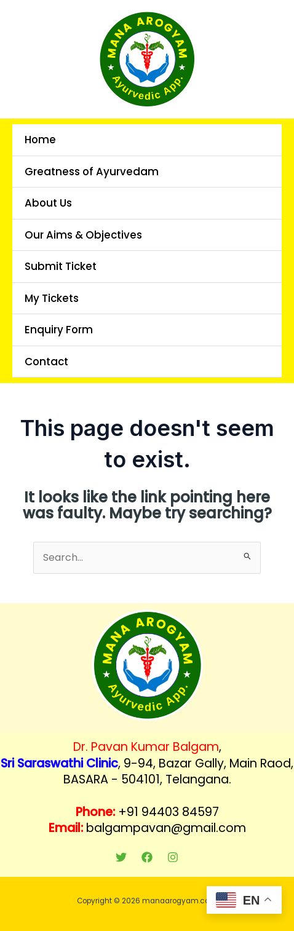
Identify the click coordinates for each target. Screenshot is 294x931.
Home (40, 139)
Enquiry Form (59, 329)
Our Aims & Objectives (83, 235)
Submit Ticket (61, 266)
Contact (46, 361)
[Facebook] (147, 857)
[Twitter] (121, 857)
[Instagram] (172, 857)
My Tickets (52, 298)
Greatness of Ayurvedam (92, 171)
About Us (48, 203)
